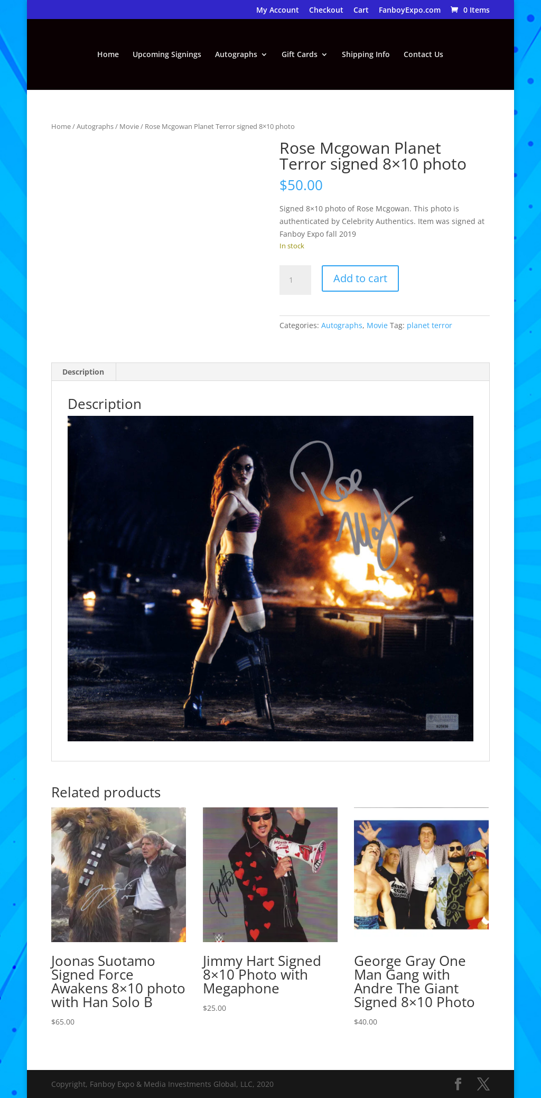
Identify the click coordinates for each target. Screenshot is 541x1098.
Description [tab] (83, 372)
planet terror (429, 325)
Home (108, 55)
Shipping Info (366, 55)
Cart (361, 10)
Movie (129, 126)
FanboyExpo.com (410, 10)
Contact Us (423, 55)
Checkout (326, 10)
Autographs (236, 55)
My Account (277, 10)
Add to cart (360, 278)
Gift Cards (300, 55)
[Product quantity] (295, 280)
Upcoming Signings (167, 55)
